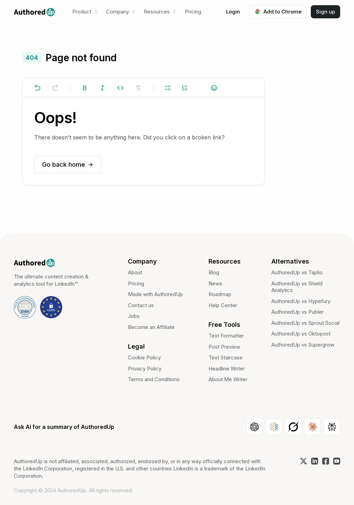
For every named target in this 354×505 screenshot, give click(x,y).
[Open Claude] (312, 427)
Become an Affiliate (151, 327)
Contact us (141, 305)
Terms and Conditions (154, 379)
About (135, 272)
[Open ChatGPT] (254, 427)
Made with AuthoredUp (155, 294)
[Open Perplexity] (332, 427)
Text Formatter (226, 335)
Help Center (222, 305)
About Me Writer (228, 379)
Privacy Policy (144, 368)
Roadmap (219, 294)
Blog (213, 272)
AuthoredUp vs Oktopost (300, 333)
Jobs (134, 316)
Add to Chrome (277, 12)
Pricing (193, 11)
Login (233, 11)
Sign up (325, 11)
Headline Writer (226, 368)
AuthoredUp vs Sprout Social (305, 323)
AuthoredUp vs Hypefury (300, 301)
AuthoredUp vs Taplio (297, 272)
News (215, 283)
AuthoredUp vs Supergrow (302, 344)
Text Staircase (225, 357)
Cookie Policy (144, 357)
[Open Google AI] (274, 427)
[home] (34, 11)
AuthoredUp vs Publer (297, 312)
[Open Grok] (293, 427)
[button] (85, 12)
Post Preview (224, 346)
